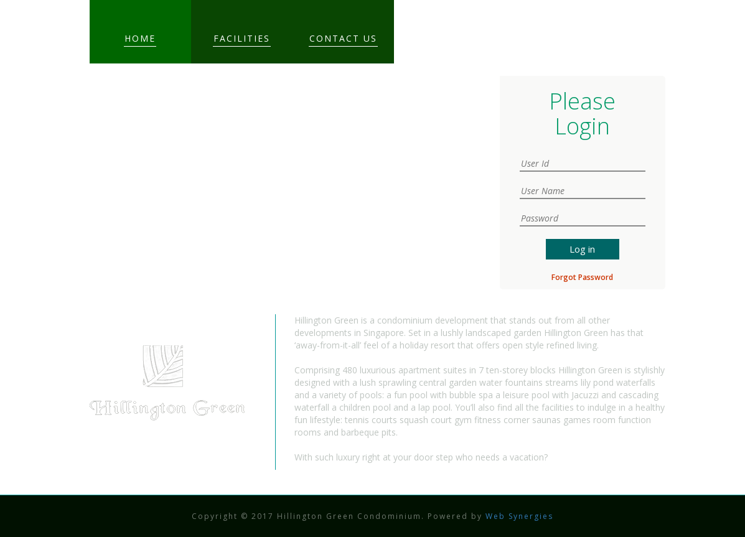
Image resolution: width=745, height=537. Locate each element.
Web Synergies (517, 516)
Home (140, 38)
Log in (582, 249)
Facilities (241, 38)
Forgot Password (582, 277)
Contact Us (343, 38)
